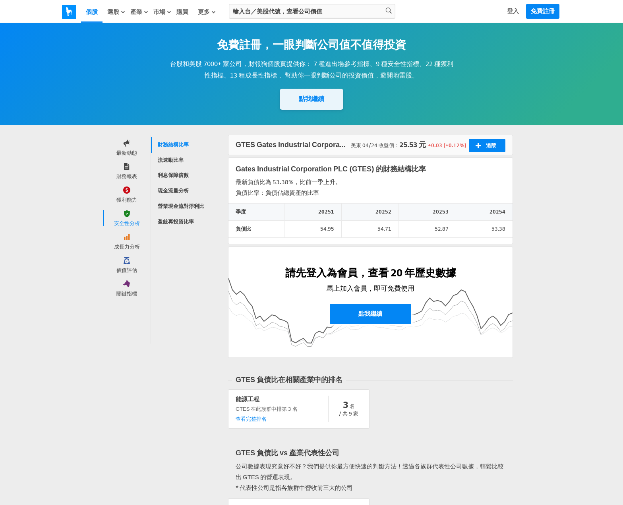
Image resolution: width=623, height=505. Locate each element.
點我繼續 (311, 99)
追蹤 (485, 145)
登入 (513, 11)
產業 (139, 12)
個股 (92, 12)
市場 (162, 12)
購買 (182, 12)
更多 (207, 12)
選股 (116, 12)
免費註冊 (543, 11)
